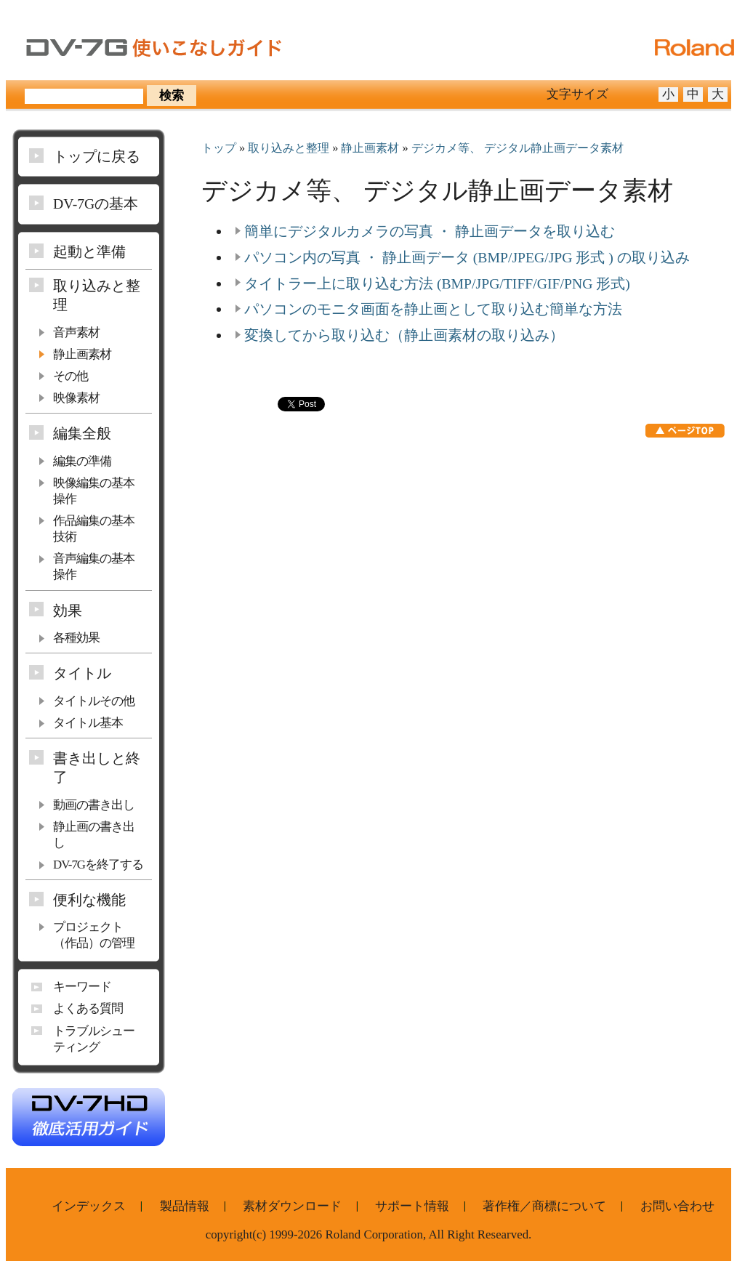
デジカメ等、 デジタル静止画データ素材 (517, 148)
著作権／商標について (544, 1206)
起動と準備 (89, 251)
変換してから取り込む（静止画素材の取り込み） (404, 335)
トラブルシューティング (93, 1039)
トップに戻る (96, 156)
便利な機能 (89, 900)
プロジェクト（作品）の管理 (93, 935)
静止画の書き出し (93, 835)
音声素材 (76, 332)
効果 (67, 611)
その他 (70, 376)
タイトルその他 (93, 701)
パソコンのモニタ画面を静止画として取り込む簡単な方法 (433, 309)
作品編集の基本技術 (93, 529)
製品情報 (184, 1206)
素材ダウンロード (292, 1206)
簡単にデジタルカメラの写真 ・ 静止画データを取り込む (429, 231)
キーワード (82, 987)
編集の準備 (82, 461)
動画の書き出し (93, 805)
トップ (218, 148)
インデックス (89, 1206)
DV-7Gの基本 (95, 203)
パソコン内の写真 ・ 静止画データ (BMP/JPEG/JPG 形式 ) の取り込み (467, 257)
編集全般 (82, 433)
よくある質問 (88, 1008)
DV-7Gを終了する (98, 864)
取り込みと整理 (288, 148)
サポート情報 (412, 1206)
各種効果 (76, 638)
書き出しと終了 (96, 767)
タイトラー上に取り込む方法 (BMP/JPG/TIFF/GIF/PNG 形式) (437, 283)
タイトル (82, 673)
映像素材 (76, 398)
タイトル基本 (88, 723)
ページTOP (685, 431)
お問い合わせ (677, 1206)
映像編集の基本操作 (93, 491)
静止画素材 (370, 148)
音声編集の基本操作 (93, 566)
